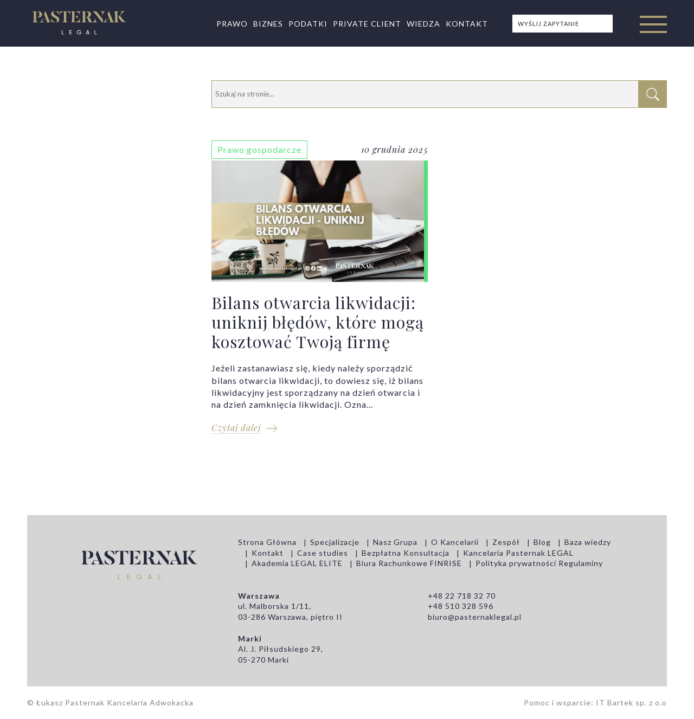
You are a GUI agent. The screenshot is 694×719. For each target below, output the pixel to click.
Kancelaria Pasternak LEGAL (518, 552)
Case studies (322, 552)
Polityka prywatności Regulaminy (539, 563)
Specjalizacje (334, 542)
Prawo (232, 23)
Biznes (268, 23)
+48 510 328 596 (460, 606)
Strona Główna (267, 542)
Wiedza (423, 23)
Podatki (307, 23)
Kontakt (467, 23)
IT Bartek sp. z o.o (631, 702)
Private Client (367, 23)
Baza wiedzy (587, 542)
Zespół (506, 542)
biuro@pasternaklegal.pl (475, 616)
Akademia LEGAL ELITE (297, 563)
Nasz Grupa (395, 542)
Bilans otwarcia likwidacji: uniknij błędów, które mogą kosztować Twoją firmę (319, 292)
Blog (542, 542)
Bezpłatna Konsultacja (405, 552)
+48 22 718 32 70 (462, 595)
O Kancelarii (455, 542)
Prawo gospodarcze (259, 149)
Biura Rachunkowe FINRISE (409, 563)
